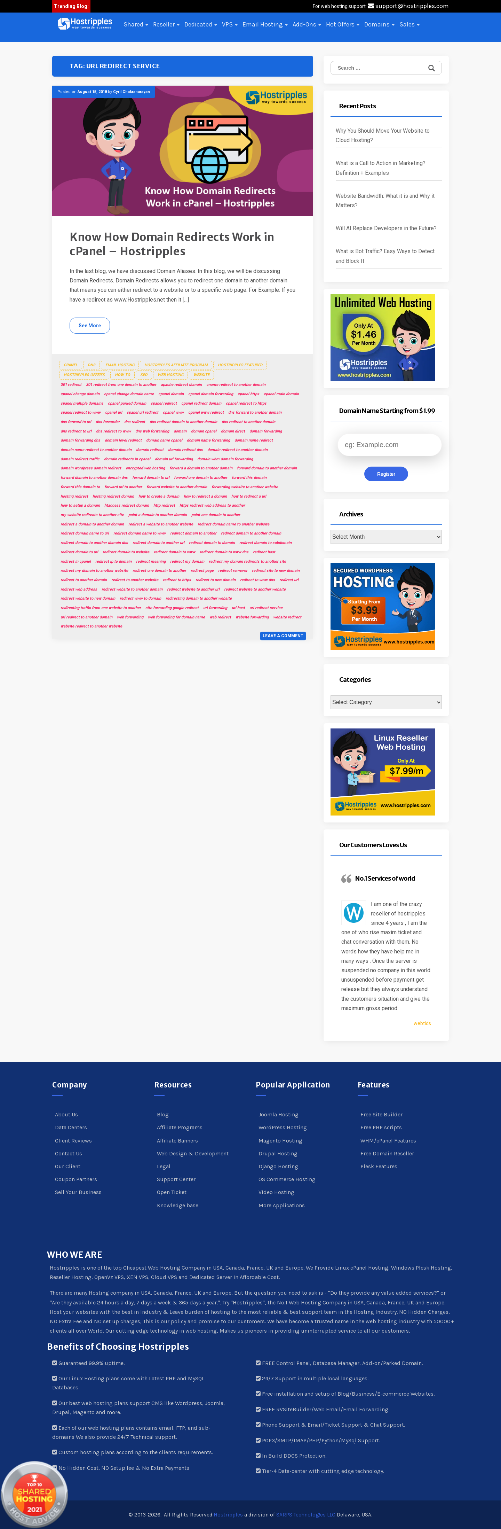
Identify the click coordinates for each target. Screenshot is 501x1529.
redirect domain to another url (158, 542)
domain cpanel (203, 431)
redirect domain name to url (85, 533)
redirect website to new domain (88, 598)
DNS (91, 365)
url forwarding (215, 608)
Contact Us (68, 1153)
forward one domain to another (200, 477)
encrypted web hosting (145, 468)
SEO (144, 375)
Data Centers (71, 1127)
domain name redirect (253, 440)
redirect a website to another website (160, 524)
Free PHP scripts (381, 1127)
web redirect (220, 617)
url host (238, 608)
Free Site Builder (381, 1114)
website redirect (287, 617)
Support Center (176, 1179)
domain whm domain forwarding (225, 459)
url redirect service (266, 608)
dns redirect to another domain (248, 422)
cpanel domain (171, 394)
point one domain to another (215, 515)
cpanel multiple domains (82, 403)
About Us (66, 1114)
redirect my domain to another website (94, 570)
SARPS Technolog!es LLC (305, 1515)
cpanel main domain (281, 394)
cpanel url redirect (142, 412)
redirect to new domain (216, 580)
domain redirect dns (185, 449)
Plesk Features (378, 1166)
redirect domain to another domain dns (94, 542)
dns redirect (134, 422)
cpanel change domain (80, 394)
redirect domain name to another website (233, 524)
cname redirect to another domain (235, 384)
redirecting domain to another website (199, 598)
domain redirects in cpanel (127, 459)
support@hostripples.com (408, 6)
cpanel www (173, 412)
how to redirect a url (248, 496)
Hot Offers (342, 24)
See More (90, 325)
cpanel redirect (164, 403)
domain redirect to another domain (237, 449)
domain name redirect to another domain (96, 449)
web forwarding (130, 617)
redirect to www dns (257, 580)
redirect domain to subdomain (265, 542)
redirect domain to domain (212, 542)
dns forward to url (76, 422)
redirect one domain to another (159, 570)
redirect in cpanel (76, 561)
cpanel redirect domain (201, 403)
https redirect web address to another (212, 505)
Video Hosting (276, 1192)
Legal (163, 1166)
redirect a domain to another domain (92, 524)
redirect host (264, 552)
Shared (136, 24)
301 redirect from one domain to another (121, 384)
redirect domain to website (126, 552)
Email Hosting (265, 24)
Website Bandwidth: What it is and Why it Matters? (385, 201)
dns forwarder (108, 422)
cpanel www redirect (206, 412)
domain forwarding (265, 431)
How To (122, 375)
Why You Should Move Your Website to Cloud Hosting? (383, 135)
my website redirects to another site (92, 515)
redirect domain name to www (139, 533)
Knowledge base (177, 1205)
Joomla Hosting (279, 1114)
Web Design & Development (193, 1153)
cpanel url (113, 412)
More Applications (282, 1205)
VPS (230, 24)
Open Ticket (171, 1192)
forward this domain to (80, 487)
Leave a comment (283, 635)
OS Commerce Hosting (287, 1179)
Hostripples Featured (240, 365)
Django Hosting (278, 1166)
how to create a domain (158, 496)
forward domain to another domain (267, 468)
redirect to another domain (84, 580)
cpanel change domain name (129, 394)
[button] (84, 23)
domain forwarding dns (80, 440)
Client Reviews (73, 1140)
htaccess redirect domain (126, 505)
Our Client (67, 1166)
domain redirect (150, 449)
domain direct (233, 431)
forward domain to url (150, 477)
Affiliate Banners (177, 1140)
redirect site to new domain (276, 570)
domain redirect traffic (80, 459)
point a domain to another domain (157, 515)
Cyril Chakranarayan (131, 91)
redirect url (289, 580)
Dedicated (200, 24)
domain (180, 431)
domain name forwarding (208, 440)
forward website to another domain (176, 487)
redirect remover (232, 570)
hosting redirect (74, 496)
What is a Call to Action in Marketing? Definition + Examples (381, 168)
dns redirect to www (113, 431)
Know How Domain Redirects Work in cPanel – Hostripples (172, 244)
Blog (163, 1114)
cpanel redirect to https (246, 403)
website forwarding (252, 617)
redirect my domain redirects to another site (247, 561)
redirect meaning (151, 561)
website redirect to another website (91, 626)
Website (201, 375)
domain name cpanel (164, 440)
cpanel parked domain (127, 403)
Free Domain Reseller (387, 1153)
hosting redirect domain (113, 496)
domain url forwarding (174, 459)
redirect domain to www (174, 552)
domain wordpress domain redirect (91, 468)
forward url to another (123, 487)
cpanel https (248, 394)
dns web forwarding (152, 431)
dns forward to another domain (254, 412)
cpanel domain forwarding (210, 394)
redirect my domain (187, 561)
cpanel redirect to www (81, 412)
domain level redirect (123, 440)
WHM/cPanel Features (388, 1140)
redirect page (202, 570)
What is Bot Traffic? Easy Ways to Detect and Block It (385, 256)
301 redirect (71, 384)
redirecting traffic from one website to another (101, 608)
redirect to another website (134, 580)
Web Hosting (170, 375)
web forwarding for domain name (176, 617)
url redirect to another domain (86, 617)
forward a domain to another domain (200, 468)
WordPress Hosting (283, 1127)
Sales (409, 24)
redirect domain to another (193, 533)
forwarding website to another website (245, 487)
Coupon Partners (76, 1179)
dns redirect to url (76, 431)
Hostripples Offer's (84, 375)
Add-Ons (307, 24)
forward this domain (249, 477)
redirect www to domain (140, 598)
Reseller (166, 24)
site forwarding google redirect (172, 608)
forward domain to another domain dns (94, 477)
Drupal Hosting (278, 1153)
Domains (379, 24)
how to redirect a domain (205, 496)
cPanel (71, 365)
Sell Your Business (78, 1192)
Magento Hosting (280, 1140)
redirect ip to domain (113, 561)
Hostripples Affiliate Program (176, 365)
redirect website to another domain (132, 589)
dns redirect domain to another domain (183, 422)
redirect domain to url (79, 552)
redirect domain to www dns (224, 552)
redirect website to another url (193, 589)
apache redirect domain (181, 384)
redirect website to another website (255, 589)
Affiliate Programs (179, 1127)
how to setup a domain (80, 505)
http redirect (164, 505)
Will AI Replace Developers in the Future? (386, 228)
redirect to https (177, 580)
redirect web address (79, 589)
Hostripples (228, 1515)
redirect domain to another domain (251, 533)
